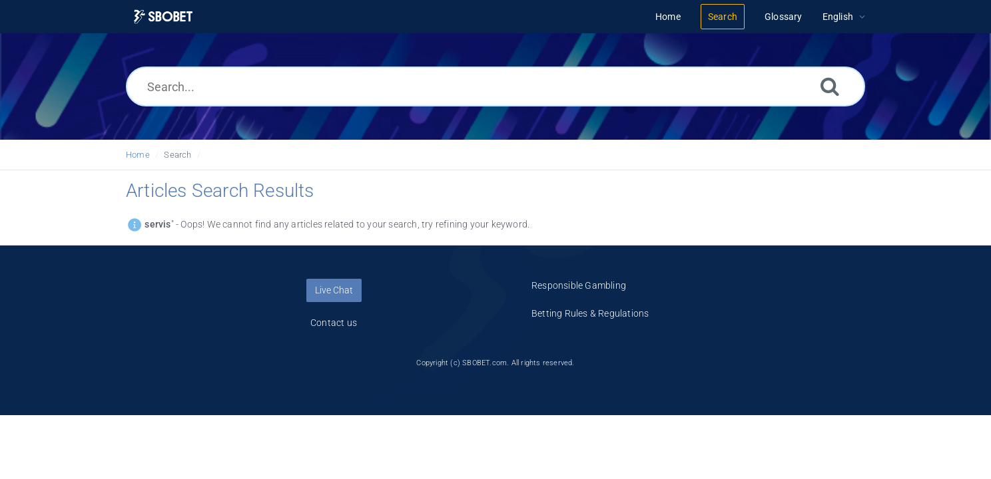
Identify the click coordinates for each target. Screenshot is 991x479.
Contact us (333, 322)
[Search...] (495, 86)
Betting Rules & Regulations (590, 313)
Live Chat (334, 290)
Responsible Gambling (578, 285)
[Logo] (163, 17)
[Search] (830, 86)
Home (138, 155)
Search (177, 155)
